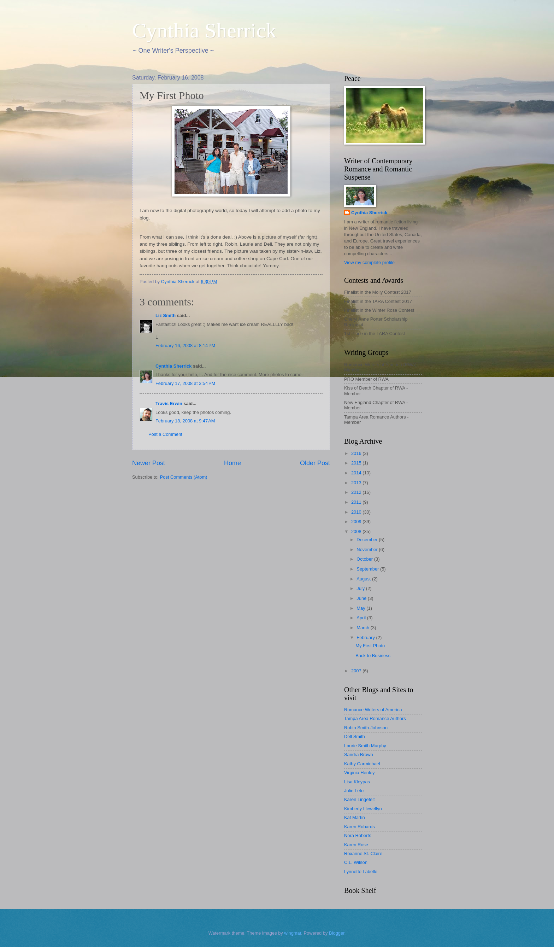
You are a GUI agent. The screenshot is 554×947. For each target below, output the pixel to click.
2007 (357, 670)
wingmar (292, 933)
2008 (357, 531)
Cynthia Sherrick (204, 30)
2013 (357, 482)
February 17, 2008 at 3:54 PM (185, 383)
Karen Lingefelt (359, 799)
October (365, 559)
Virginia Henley (359, 772)
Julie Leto (354, 790)
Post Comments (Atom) (183, 477)
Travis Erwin (168, 403)
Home (232, 463)
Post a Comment (165, 434)
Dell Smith (354, 736)
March (363, 627)
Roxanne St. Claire (363, 853)
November (367, 549)
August (364, 578)
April (361, 617)
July (361, 588)
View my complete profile (369, 262)
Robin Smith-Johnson (366, 727)
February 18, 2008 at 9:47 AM (185, 420)
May (361, 608)
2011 (357, 502)
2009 (357, 521)
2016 (357, 453)
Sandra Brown (358, 754)
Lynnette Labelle (360, 871)
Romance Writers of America (373, 709)
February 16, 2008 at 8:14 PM (185, 345)
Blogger (336, 933)
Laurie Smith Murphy (365, 745)
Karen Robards (359, 826)
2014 (357, 472)
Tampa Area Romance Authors (375, 718)
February (366, 637)
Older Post (315, 463)
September (368, 569)
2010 (357, 512)
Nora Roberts (357, 835)
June (362, 598)
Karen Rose (356, 844)
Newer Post (148, 463)
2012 (357, 492)
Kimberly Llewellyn (363, 808)
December (367, 539)
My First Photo (370, 645)
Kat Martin (354, 817)
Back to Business (372, 655)
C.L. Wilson (355, 862)
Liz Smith (165, 315)
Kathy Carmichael (362, 763)
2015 (357, 463)
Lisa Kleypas (357, 781)
